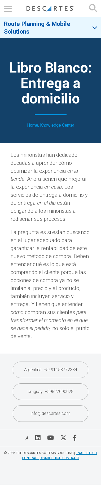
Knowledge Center (57, 125)
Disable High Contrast (59, 458)
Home (32, 125)
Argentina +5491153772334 (50, 369)
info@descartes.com (50, 413)
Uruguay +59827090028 (50, 391)
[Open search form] (93, 8)
